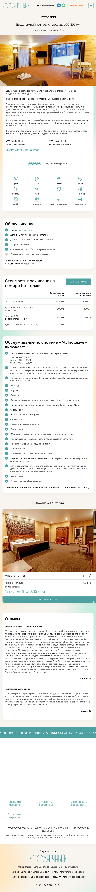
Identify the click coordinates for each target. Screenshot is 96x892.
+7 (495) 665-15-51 (46, 5)
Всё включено (25, 230)
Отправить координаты (45, 803)
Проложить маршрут (15, 803)
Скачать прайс (78, 281)
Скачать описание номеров (22, 150)
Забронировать (48, 599)
